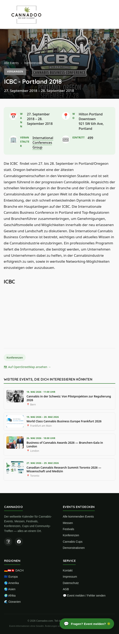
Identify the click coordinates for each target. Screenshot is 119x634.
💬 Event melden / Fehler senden (84, 595)
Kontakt (68, 570)
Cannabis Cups (73, 541)
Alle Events (11, 63)
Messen (68, 523)
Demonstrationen (74, 547)
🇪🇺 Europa (11, 576)
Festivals (68, 529)
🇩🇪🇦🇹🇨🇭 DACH (14, 570)
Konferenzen (33, 63)
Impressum (70, 576)
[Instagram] (8, 542)
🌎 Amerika (11, 583)
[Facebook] (19, 542)
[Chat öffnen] (87, 623)
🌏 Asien (9, 589)
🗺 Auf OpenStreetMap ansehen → (27, 367)
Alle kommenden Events (78, 516)
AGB (66, 589)
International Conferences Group (42, 143)
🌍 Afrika (10, 595)
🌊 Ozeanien (12, 601)
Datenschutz (71, 583)
